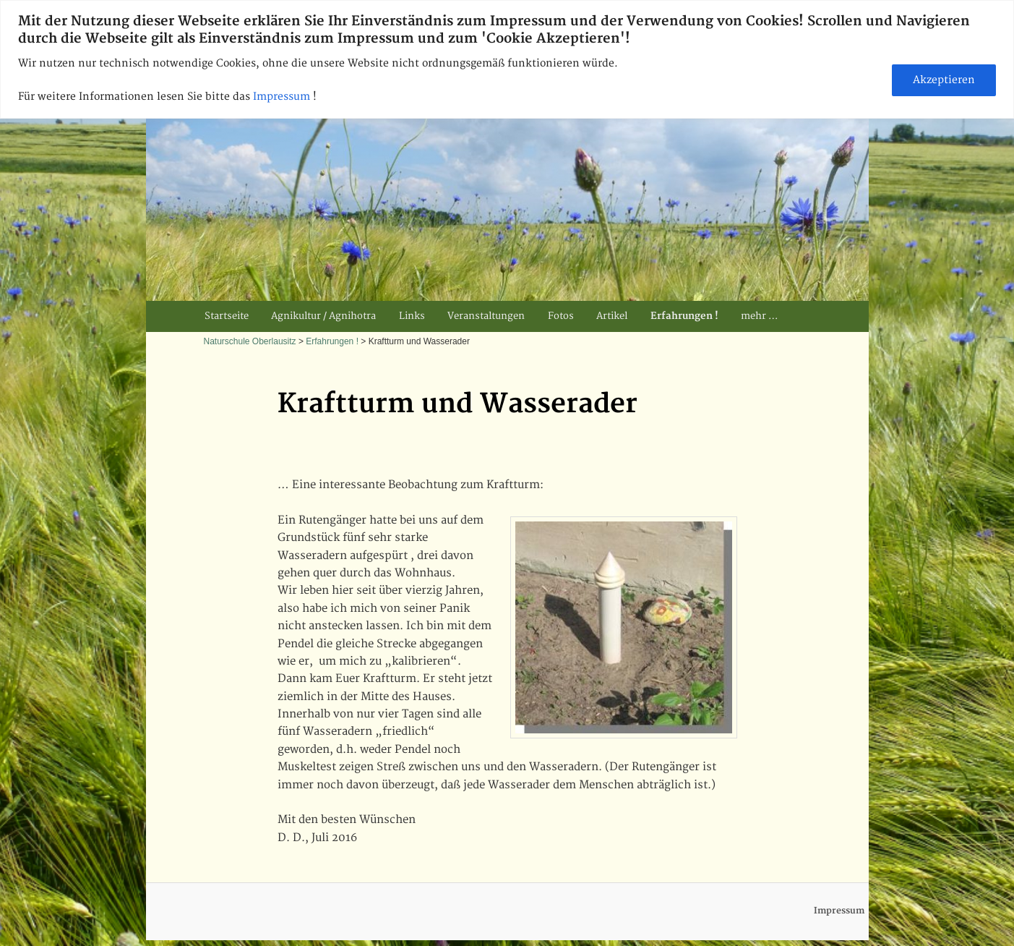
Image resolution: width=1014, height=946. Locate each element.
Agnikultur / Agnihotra (323, 316)
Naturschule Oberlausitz (250, 341)
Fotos (561, 316)
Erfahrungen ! (684, 316)
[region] (507, 59)
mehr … (759, 316)
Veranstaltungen (486, 316)
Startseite (227, 316)
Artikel (611, 316)
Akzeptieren (944, 80)
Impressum (283, 96)
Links (412, 316)
